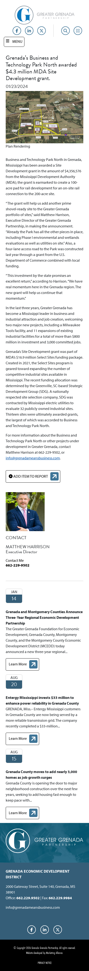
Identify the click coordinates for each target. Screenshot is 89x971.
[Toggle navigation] (14, 42)
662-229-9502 (17, 565)
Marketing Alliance (54, 953)
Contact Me (15, 560)
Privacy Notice (45, 963)
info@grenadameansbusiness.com (33, 458)
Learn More (24, 665)
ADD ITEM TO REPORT (28, 476)
